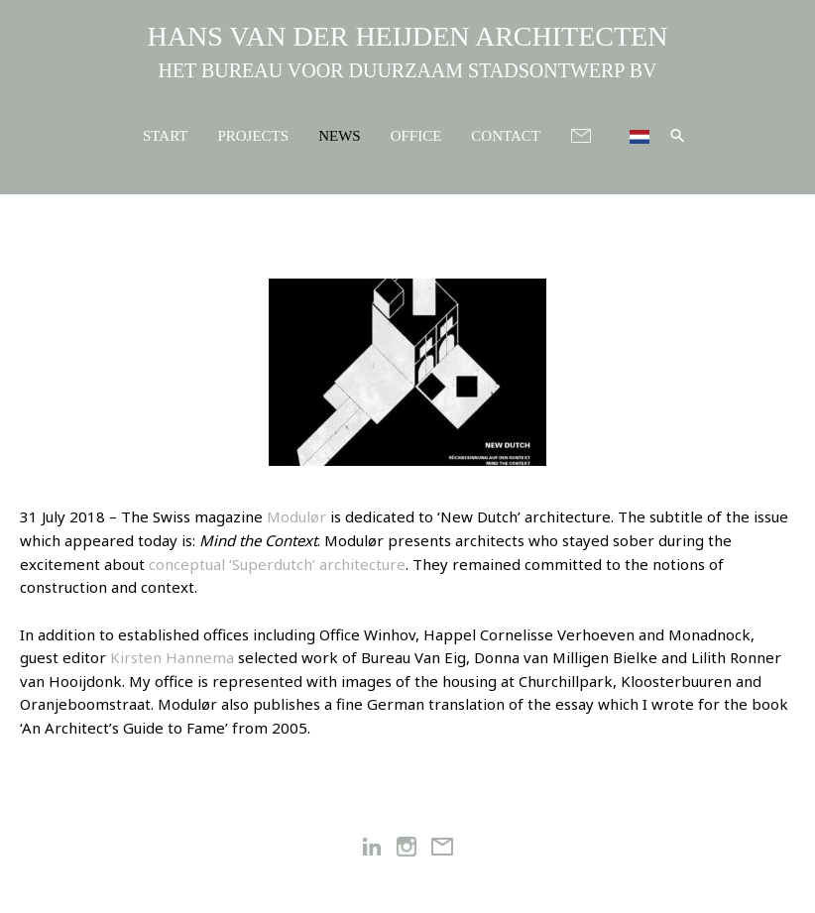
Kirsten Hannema (172, 657)
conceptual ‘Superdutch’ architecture (277, 564)
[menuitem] (631, 134)
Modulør (296, 516)
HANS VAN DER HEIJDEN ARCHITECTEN (408, 36)
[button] (677, 135)
